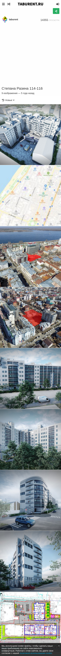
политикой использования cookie (36, 653)
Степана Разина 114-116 (22, 88)
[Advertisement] (30, 54)
